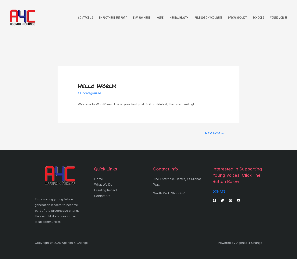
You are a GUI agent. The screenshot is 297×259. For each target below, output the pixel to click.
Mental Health (179, 17)
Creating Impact (105, 190)
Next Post (214, 133)
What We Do (103, 184)
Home (159, 17)
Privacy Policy (237, 17)
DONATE (219, 191)
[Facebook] (214, 200)
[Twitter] (222, 200)
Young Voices (278, 17)
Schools (258, 17)
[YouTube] (238, 200)
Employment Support (113, 17)
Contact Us (85, 17)
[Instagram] (230, 200)
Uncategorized (90, 93)
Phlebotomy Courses (208, 17)
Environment (141, 17)
